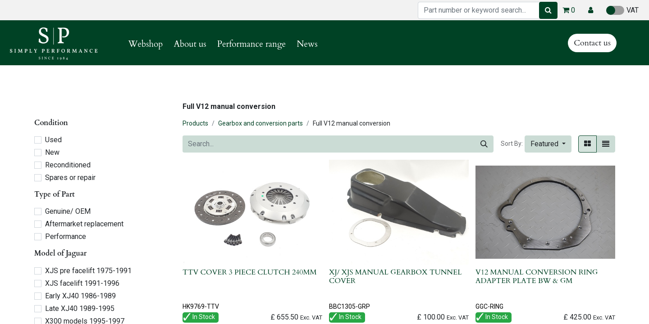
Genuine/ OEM (68, 211)
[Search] (548, 10)
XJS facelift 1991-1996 (82, 283)
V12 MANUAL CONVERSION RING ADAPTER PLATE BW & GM (536, 276)
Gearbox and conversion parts (260, 123)
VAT (622, 10)
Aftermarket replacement (84, 224)
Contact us (592, 43)
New (52, 152)
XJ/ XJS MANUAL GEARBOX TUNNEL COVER (395, 276)
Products (195, 123)
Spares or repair (70, 177)
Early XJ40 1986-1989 (80, 296)
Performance (65, 236)
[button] (590, 10)
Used (53, 139)
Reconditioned (68, 165)
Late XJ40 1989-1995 (79, 308)
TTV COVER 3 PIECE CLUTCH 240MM (250, 272)
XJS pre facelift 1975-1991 (88, 270)
